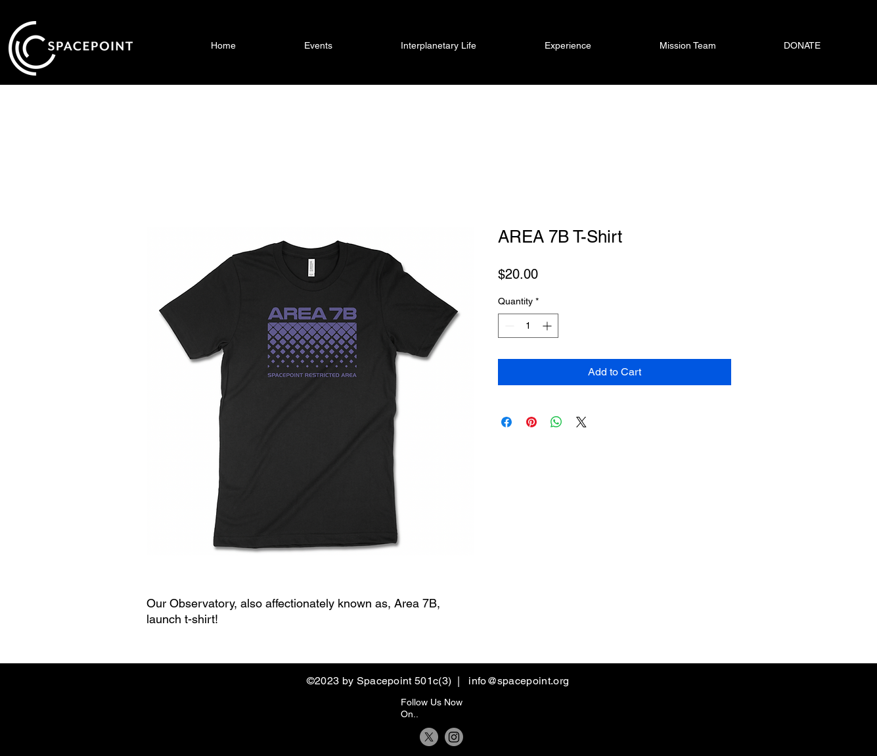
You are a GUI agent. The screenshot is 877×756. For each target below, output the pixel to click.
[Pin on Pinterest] (531, 422)
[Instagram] (454, 737)
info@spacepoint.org (518, 680)
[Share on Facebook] (506, 422)
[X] (429, 737)
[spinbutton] (528, 325)
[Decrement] (508, 325)
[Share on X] (581, 422)
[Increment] (548, 325)
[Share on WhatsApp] (556, 422)
